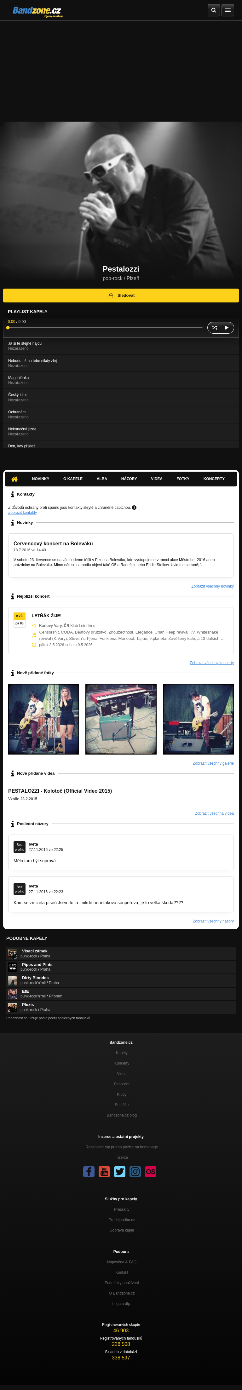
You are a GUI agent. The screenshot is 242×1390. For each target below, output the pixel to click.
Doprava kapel (122, 1230)
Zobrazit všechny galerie (213, 763)
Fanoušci (122, 1084)
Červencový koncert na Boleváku (53, 543)
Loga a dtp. (121, 1303)
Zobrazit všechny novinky (212, 586)
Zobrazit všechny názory (213, 921)
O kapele (73, 479)
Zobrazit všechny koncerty (212, 663)
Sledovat (121, 295)
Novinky (40, 479)
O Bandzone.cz (122, 1293)
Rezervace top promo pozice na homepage (122, 1147)
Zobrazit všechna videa (214, 813)
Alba (102, 479)
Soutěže (122, 1105)
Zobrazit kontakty (22, 512)
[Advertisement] (121, 68)
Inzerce (122, 1157)
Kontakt (121, 1272)
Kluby (121, 1094)
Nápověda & (121, 1262)
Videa (157, 479)
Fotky (182, 479)
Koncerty (214, 479)
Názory (129, 479)
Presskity (122, 1209)
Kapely (122, 1053)
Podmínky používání (122, 1283)
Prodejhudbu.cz (122, 1220)
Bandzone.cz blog (122, 1115)
